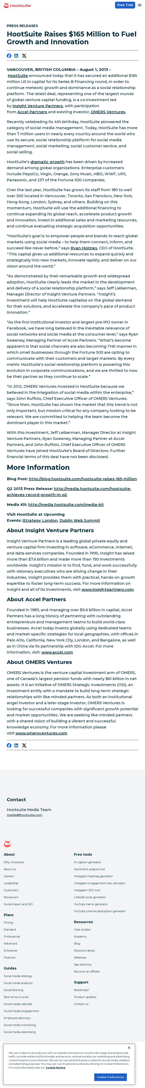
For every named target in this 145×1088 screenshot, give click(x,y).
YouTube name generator (91, 904)
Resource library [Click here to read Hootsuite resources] (84, 950)
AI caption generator (87, 862)
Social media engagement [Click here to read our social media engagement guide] (21, 1011)
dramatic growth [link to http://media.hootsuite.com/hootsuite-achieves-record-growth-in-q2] (47, 162)
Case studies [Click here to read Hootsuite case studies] (82, 929)
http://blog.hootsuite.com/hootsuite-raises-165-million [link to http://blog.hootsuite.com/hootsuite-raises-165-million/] (83, 479)
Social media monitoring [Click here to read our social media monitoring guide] (20, 1025)
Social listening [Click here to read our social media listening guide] (13, 990)
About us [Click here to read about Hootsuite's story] (10, 869)
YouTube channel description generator (100, 911)
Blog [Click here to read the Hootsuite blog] (77, 943)
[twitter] (24, 57)
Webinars (80, 957)
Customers (11, 890)
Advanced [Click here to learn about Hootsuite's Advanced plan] (10, 943)
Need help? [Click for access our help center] (81, 990)
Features (9, 957)
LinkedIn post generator (90, 897)
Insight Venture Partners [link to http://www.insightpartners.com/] (37, 106)
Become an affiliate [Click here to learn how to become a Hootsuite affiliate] (87, 971)
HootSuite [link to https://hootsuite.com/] (18, 75)
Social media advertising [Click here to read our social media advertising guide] (20, 1032)
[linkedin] (16, 57)
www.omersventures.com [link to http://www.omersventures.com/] (41, 733)
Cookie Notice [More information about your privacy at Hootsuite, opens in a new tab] (55, 1067)
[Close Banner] (129, 1048)
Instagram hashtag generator (93, 876)
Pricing (8, 922)
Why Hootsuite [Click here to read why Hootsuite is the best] (14, 862)
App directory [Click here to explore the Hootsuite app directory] (83, 964)
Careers (9, 876)
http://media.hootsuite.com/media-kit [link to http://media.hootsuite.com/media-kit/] (66, 504)
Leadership (11, 883)
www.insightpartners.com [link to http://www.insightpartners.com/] (108, 589)
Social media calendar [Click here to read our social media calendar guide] (18, 1004)
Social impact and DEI (18, 904)
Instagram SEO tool (87, 890)
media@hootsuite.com (24, 815)
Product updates (85, 997)
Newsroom (11, 897)
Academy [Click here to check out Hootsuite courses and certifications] (80, 936)
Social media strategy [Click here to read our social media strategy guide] (18, 976)
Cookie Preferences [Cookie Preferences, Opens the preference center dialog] (110, 1077)
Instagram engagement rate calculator (99, 883)
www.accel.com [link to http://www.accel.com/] (57, 652)
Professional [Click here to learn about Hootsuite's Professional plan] (12, 936)
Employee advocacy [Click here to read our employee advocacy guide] (17, 1018)
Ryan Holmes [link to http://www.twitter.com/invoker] (84, 248)
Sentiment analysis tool (89, 869)
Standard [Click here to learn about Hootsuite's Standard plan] (10, 929)
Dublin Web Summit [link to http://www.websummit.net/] (79, 520)
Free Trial (125, 5)
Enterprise (10, 950)
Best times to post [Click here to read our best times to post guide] (16, 997)
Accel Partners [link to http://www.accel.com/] (32, 112)
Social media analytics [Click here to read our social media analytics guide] (18, 983)
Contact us (81, 1004)
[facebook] (9, 57)
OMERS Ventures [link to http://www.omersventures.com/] (108, 112)
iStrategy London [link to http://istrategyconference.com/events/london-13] (40, 520)
